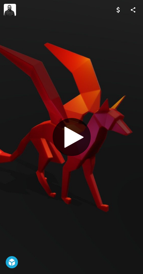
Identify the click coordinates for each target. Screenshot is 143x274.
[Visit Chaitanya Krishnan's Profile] (10, 10)
